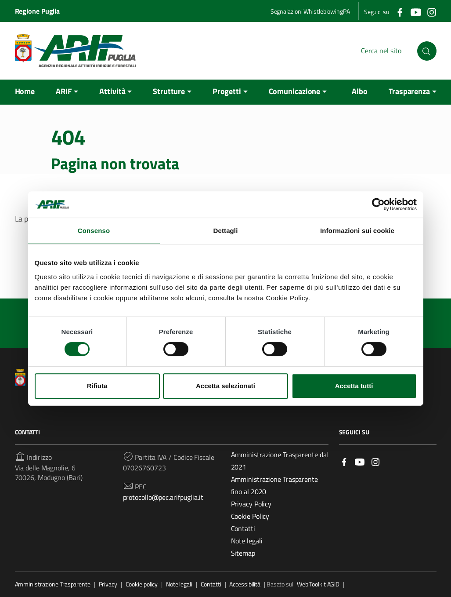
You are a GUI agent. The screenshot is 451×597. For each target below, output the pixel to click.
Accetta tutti (354, 386)
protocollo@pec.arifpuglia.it (163, 497)
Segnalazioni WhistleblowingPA (310, 11)
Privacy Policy (251, 504)
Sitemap (243, 553)
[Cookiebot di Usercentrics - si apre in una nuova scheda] (378, 204)
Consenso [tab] (94, 230)
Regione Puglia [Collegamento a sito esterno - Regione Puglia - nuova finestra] (37, 11)
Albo (360, 91)
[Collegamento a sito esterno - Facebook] (399, 11)
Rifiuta (97, 386)
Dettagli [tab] (225, 230)
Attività (112, 91)
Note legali (247, 540)
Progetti (227, 91)
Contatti (243, 528)
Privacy (108, 584)
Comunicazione (295, 91)
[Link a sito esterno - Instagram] (375, 461)
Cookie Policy (250, 516)
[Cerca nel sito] (427, 51)
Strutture (169, 91)
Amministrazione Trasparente (52, 584)
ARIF (64, 91)
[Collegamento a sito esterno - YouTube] (415, 11)
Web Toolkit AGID (318, 584)
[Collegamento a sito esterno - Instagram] (431, 11)
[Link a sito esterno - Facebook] (344, 461)
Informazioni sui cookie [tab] (357, 230)
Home (25, 91)
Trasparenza (409, 91)
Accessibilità (244, 584)
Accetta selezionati (225, 386)
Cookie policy (142, 584)
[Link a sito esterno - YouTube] (359, 461)
